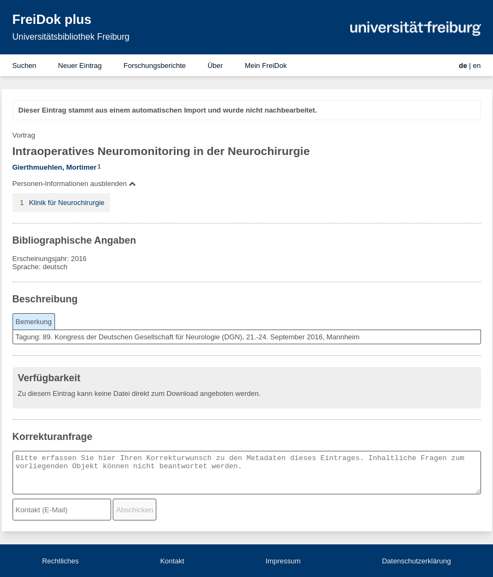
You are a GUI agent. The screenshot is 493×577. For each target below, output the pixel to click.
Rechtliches (60, 561)
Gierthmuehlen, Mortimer (55, 167)
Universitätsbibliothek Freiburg (71, 36)
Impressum (282, 561)
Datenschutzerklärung (416, 561)
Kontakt (172, 561)
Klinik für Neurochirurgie (67, 202)
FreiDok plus (52, 19)
